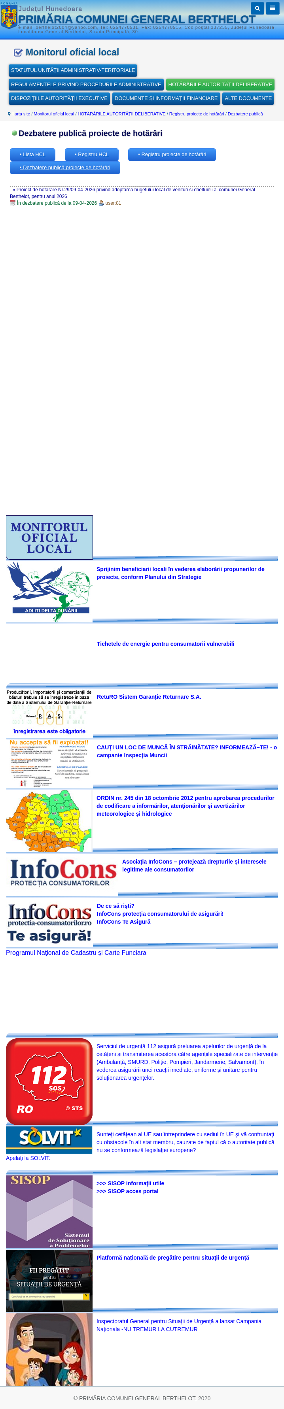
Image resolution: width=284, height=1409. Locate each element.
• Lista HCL (32, 154)
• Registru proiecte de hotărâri (172, 154)
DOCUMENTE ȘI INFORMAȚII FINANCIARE (166, 98)
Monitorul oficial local (54, 113)
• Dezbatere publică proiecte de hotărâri (65, 167)
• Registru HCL (92, 154)
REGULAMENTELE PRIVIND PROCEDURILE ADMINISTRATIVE (86, 84)
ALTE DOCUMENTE (248, 98)
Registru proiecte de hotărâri (196, 113)
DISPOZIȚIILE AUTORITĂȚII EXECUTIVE (59, 98)
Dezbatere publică (245, 113)
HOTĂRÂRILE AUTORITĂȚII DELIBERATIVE (220, 84)
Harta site (20, 113)
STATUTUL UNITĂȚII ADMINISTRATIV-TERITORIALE (73, 70)
